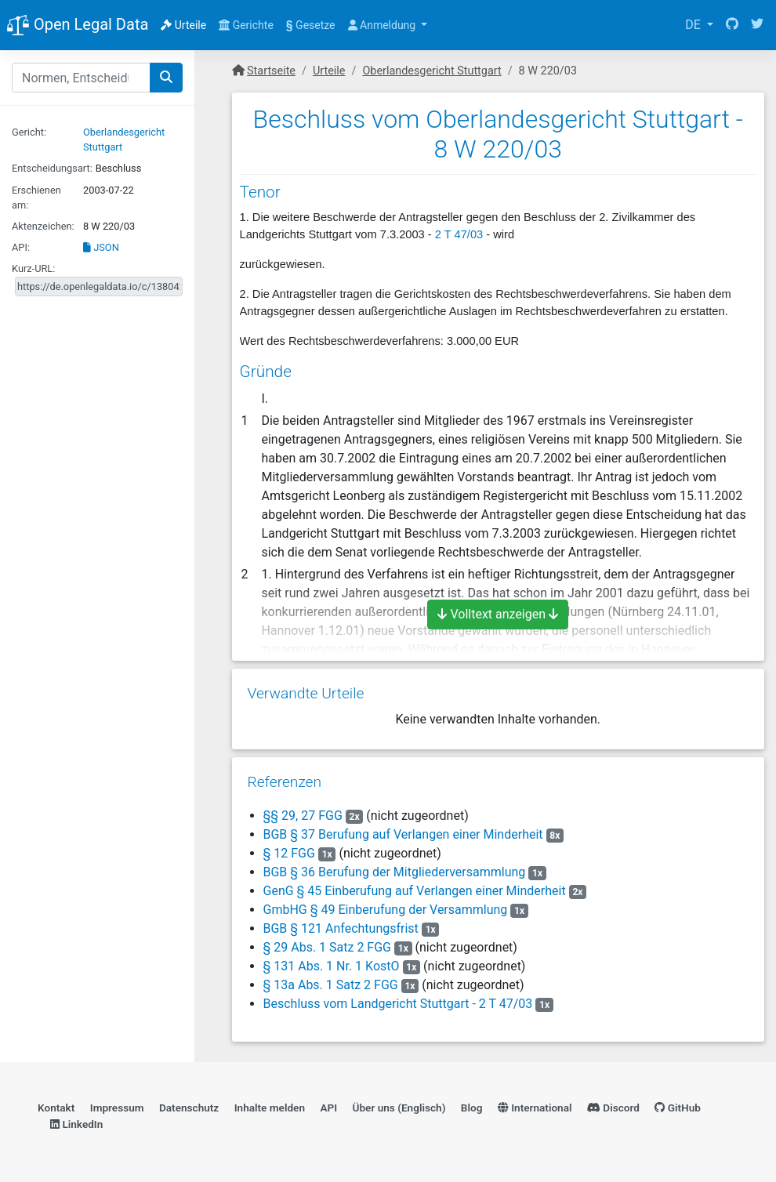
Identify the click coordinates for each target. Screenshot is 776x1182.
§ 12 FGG (289, 853)
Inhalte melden (269, 1107)
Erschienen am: (36, 197)
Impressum (117, 1107)
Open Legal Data (77, 26)
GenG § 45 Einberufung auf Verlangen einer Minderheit (414, 890)
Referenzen (285, 782)
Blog (472, 1107)
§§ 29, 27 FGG (303, 815)
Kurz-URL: (33, 268)
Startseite (271, 71)
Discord (613, 1107)
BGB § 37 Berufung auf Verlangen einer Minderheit (403, 834)
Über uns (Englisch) (399, 1107)
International (535, 1107)
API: (21, 247)
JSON (101, 247)
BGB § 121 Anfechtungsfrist (341, 928)
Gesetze (310, 25)
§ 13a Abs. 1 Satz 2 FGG (330, 984)
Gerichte (246, 25)
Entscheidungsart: (52, 168)
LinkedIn (76, 1124)
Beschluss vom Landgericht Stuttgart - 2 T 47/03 (398, 1003)
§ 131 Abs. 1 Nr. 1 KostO (331, 966)
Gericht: (29, 132)
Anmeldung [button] (383, 25)
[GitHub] (732, 25)
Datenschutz (189, 1107)
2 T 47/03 (459, 234)
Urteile (183, 25)
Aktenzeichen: (43, 226)
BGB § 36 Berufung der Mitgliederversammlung (394, 872)
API (328, 1107)
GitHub (678, 1107)
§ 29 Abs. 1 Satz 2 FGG (327, 947)
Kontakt (56, 1107)
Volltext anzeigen (497, 614)
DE (694, 24)
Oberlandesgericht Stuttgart (431, 71)
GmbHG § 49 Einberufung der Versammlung (385, 909)
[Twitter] (757, 25)
